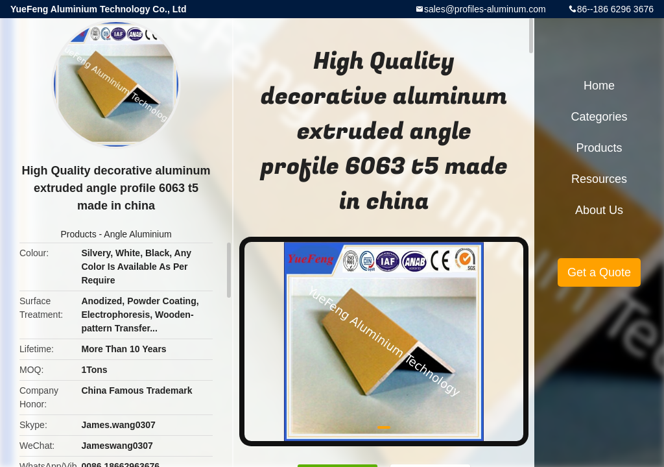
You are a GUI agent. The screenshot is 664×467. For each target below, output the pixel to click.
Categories (599, 116)
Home (599, 85)
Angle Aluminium (137, 234)
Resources (599, 179)
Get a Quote (599, 272)
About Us (599, 210)
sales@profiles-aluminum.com (485, 9)
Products (78, 234)
